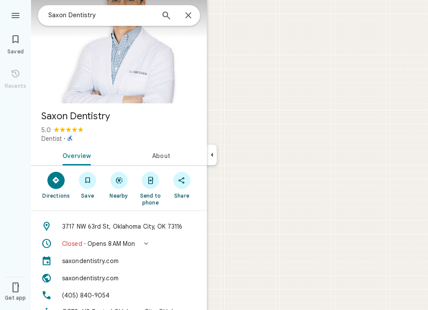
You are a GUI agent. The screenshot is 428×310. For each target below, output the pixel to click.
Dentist (51, 139)
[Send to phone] (150, 188)
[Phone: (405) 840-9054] (119, 295)
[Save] (87, 184)
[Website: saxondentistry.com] (119, 278)
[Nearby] (119, 184)
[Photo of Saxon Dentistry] (119, 51)
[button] (119, 243)
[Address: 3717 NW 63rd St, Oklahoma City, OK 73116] (119, 226)
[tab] (75, 155)
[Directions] (56, 184)
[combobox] (101, 15)
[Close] (188, 16)
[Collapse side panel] (212, 155)
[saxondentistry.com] (119, 261)
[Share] (181, 184)
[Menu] (15, 14)
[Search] (166, 16)
